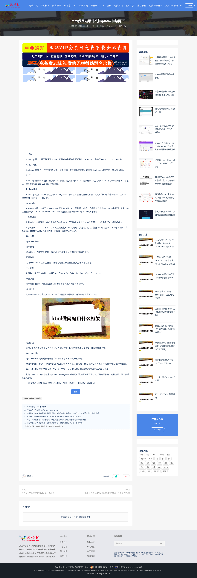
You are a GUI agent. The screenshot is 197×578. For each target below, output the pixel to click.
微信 (168, 455)
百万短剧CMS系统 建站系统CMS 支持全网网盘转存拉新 (164, 197)
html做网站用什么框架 (32, 398)
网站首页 (33, 5)
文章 (153, 467)
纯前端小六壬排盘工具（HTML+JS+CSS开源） (165, 163)
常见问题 (91, 546)
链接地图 (91, 555)
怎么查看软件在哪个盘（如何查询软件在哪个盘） (165, 311)
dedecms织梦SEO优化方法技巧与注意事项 (165, 276)
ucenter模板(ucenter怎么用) (165, 379)
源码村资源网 (29, 426)
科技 (171, 463)
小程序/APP (70, 5)
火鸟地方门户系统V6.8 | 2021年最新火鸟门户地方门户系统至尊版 (165, 260)
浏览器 (143, 471)
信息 (147, 463)
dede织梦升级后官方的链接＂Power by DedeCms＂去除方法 (164, 243)
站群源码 (83, 5)
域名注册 (165, 471)
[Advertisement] (76, 117)
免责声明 (91, 551)
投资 (157, 459)
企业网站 (161, 455)
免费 (149, 471)
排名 (165, 463)
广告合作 (63, 546)
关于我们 (63, 542)
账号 (159, 463)
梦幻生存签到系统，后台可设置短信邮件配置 (165, 213)
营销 (169, 459)
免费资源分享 (156, 5)
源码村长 (31, 476)
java (150, 459)
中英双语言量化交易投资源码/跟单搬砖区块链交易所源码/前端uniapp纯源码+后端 (165, 60)
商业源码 (56, 5)
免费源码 (118, 5)
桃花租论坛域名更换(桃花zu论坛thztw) (164, 361)
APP (153, 455)
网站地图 (63, 551)
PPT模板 (106, 5)
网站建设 (156, 471)
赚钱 (142, 463)
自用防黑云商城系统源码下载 (165, 110)
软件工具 (130, 5)
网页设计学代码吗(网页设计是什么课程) (38, 493)
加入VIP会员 (171, 5)
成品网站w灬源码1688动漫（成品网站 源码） (164, 294)
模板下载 (143, 459)
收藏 (75, 392)
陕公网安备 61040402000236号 (128, 567)
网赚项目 (95, 5)
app (159, 467)
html (166, 467)
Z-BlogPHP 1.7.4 (103, 574)
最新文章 (63, 555)
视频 (147, 455)
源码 (163, 459)
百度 (153, 463)
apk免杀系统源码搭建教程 (164, 76)
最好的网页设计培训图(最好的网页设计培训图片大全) (107, 493)
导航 (142, 467)
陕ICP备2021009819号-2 (101, 567)
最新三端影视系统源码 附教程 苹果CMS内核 (165, 93)
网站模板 (45, 5)
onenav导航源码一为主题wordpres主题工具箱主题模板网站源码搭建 (165, 146)
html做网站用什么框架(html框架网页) (49, 426)
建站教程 (141, 5)
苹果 (142, 455)
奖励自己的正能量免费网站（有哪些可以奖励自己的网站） (165, 346)
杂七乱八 (100, 26)
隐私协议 (91, 542)
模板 (147, 467)
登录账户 (71, 517)
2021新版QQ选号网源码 (165, 396)
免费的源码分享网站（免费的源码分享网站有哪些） (165, 328)
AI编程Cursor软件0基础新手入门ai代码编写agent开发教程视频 (165, 180)
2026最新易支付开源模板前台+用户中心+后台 (164, 128)
